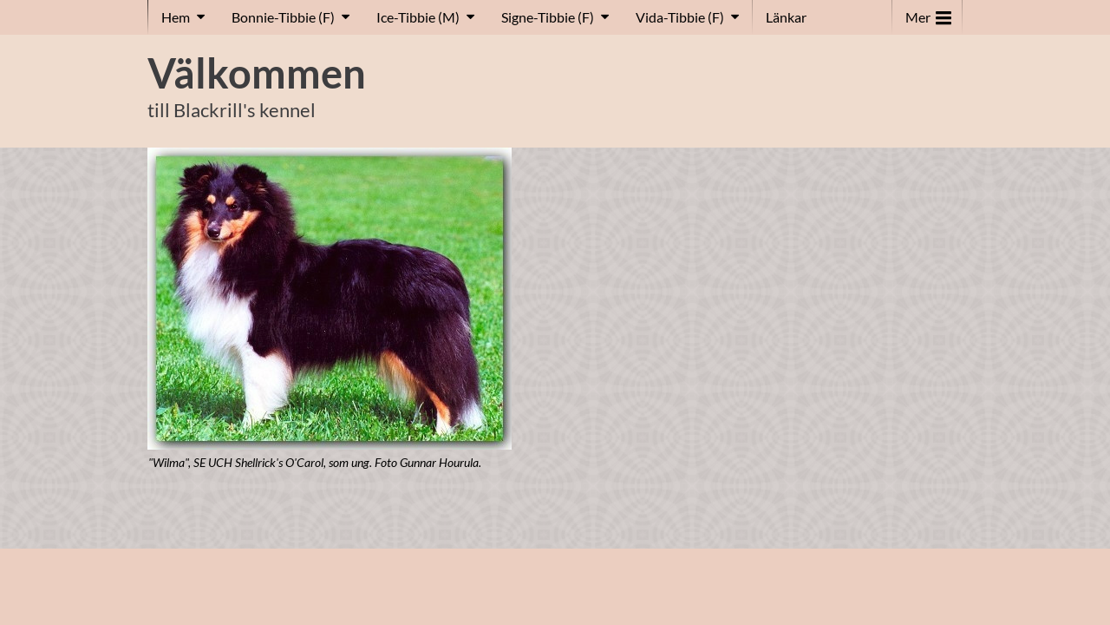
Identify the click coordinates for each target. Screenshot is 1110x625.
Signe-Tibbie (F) (547, 17)
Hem (175, 17)
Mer (928, 13)
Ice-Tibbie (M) (418, 17)
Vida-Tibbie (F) (680, 17)
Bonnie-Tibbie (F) (283, 17)
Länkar (786, 17)
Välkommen (256, 73)
